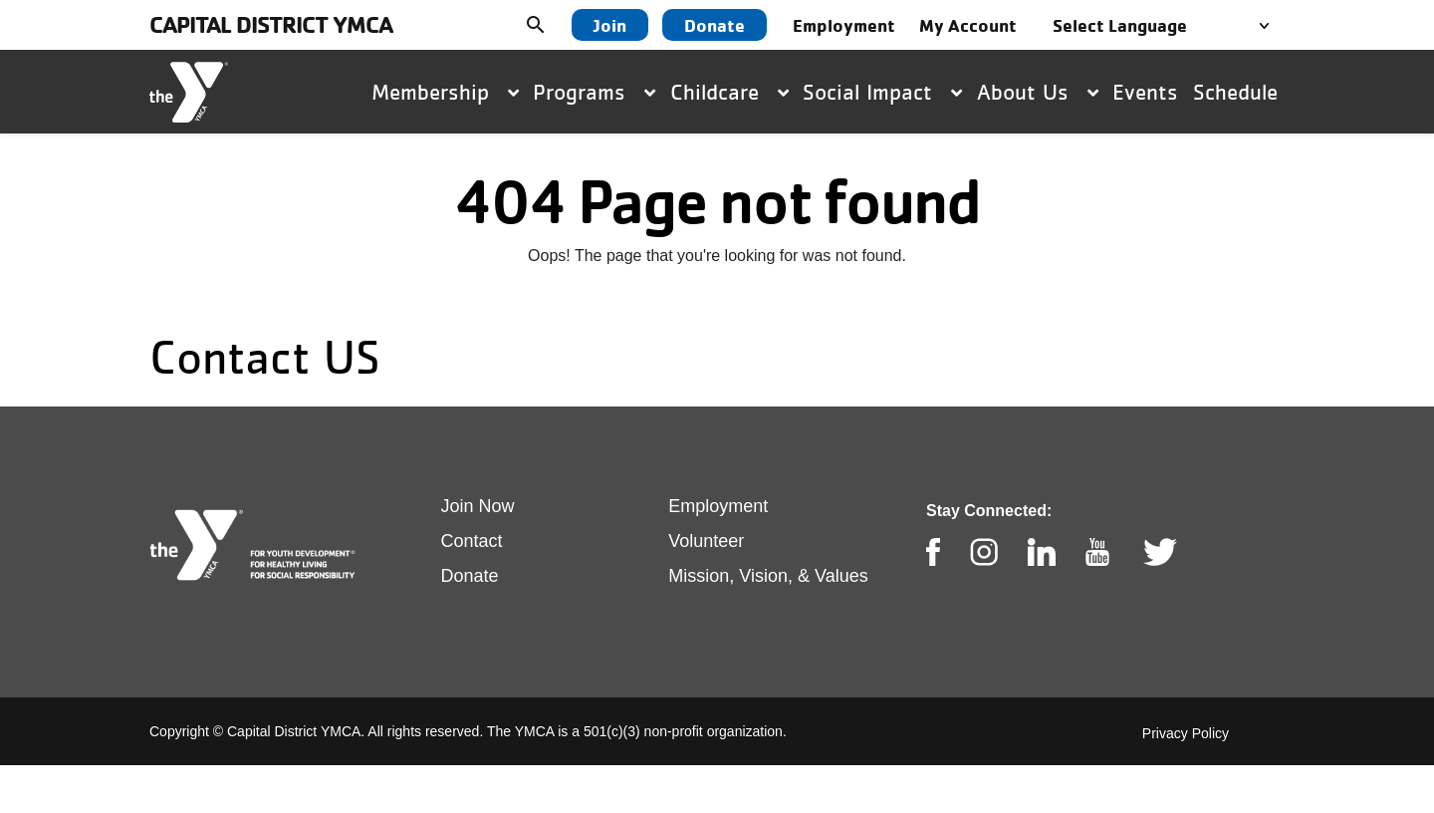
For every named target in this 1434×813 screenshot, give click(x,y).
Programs (594, 92)
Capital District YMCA (270, 24)
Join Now (478, 506)
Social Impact (882, 92)
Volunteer (706, 541)
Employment (718, 506)
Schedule (1235, 92)
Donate (714, 25)
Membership (445, 92)
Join (610, 25)
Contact (472, 541)
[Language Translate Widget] (1167, 25)
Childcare (729, 92)
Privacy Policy (1185, 733)
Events (1145, 92)
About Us (1037, 92)
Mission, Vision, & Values (767, 576)
